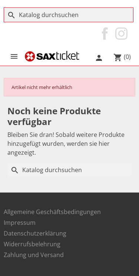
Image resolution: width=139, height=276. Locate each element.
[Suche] (68, 15)
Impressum (20, 222)
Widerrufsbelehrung (32, 244)
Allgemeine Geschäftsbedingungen (52, 212)
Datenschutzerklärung (35, 233)
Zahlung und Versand (34, 255)
